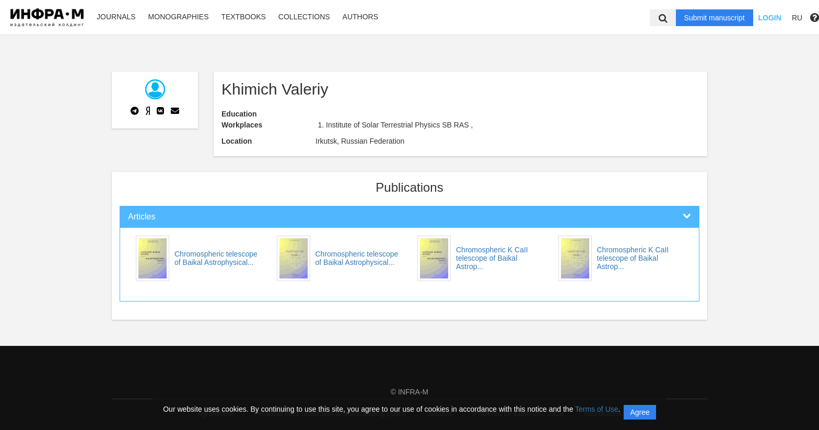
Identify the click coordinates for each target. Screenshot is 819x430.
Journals (116, 17)
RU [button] (797, 18)
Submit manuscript (714, 18)
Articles (141, 216)
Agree (639, 412)
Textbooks (243, 17)
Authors (360, 17)
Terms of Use (596, 409)
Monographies (178, 17)
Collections (304, 17)
